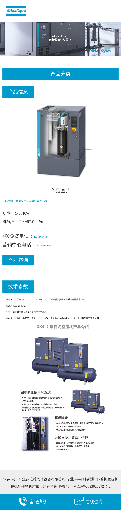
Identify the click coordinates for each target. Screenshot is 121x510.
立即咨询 (18, 261)
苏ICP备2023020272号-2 (92, 488)
